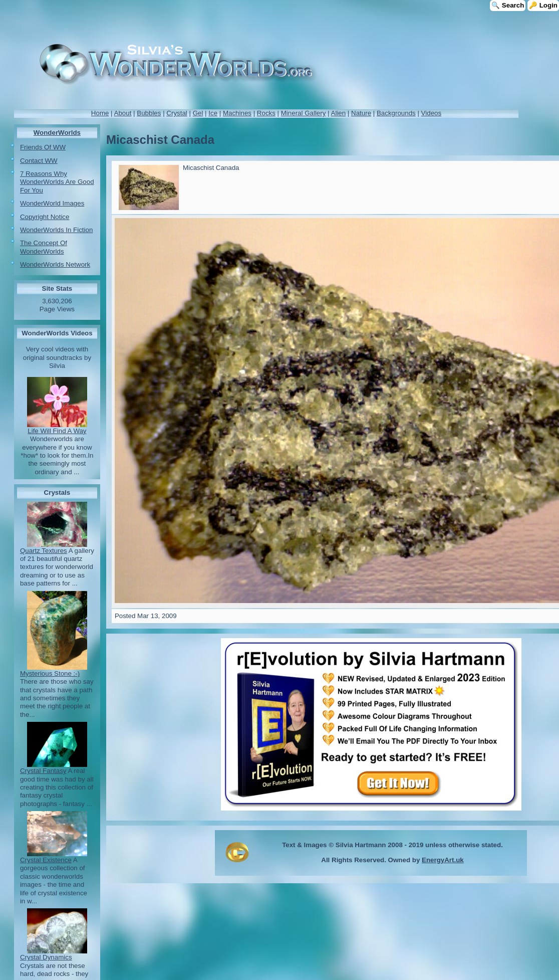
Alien (338, 113)
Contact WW (39, 160)
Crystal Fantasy (43, 770)
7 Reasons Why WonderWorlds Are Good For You (57, 182)
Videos (431, 113)
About (123, 113)
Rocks (266, 113)
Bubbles (149, 113)
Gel (198, 113)
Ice (212, 113)
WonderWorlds (57, 132)
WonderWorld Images (52, 203)
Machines (237, 113)
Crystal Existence (46, 860)
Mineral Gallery (303, 113)
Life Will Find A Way (57, 431)
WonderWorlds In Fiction (56, 230)
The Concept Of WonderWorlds (43, 247)
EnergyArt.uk (443, 860)
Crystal (176, 113)
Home (100, 113)
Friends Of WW (43, 147)
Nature (361, 113)
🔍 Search (507, 5)
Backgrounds (396, 113)
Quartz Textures (43, 550)
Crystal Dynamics (46, 957)
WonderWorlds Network (55, 264)
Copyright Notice (45, 217)
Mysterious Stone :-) (50, 673)
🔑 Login (543, 5)
